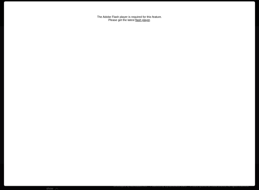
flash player (142, 20)
